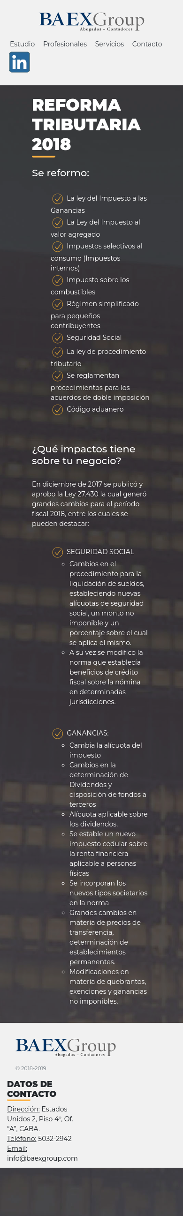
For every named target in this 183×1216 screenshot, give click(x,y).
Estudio (22, 44)
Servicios (109, 44)
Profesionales (65, 44)
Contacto (147, 44)
